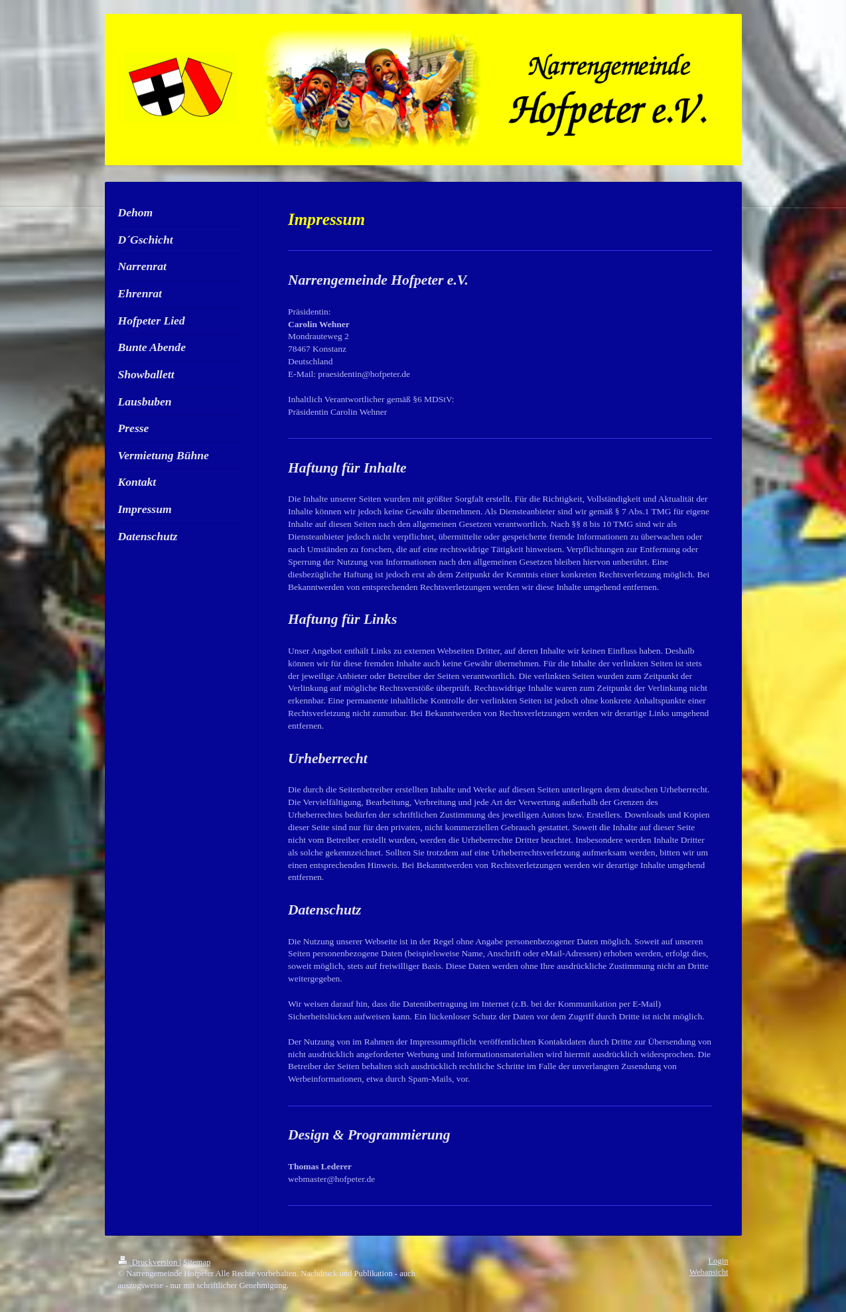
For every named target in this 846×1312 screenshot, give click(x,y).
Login (718, 1261)
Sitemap (196, 1262)
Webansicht (708, 1272)
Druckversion (149, 1262)
